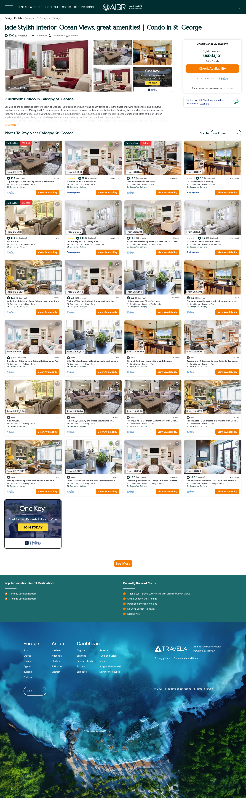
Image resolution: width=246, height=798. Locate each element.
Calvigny (57, 18)
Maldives (56, 650)
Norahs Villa (13, 241)
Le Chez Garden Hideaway (200, 181)
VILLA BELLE (13, 420)
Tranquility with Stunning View (83, 241)
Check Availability (212, 68)
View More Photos (17, 88)
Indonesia (57, 655)
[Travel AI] (171, 649)
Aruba (102, 661)
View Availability (47, 192)
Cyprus (27, 666)
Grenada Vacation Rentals (22, 598)
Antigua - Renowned (110, 666)
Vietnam (56, 671)
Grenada (29, 18)
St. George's (43, 18)
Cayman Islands (85, 661)
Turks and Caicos (108, 655)
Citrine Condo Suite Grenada (81, 181)
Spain (26, 650)
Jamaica (103, 650)
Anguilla (81, 650)
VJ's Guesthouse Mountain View (203, 241)
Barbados (82, 671)
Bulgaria (28, 671)
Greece (27, 655)
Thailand (56, 661)
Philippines (57, 666)
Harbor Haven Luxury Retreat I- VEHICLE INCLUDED (153, 241)
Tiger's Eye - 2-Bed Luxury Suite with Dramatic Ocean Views (158, 593)
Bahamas (81, 655)
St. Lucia (81, 666)
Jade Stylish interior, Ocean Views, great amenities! (33, 301)
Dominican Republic (109, 671)
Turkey (27, 661)
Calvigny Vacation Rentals (22, 593)
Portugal (28, 677)
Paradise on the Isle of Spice (141, 181)
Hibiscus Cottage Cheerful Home (143, 301)
